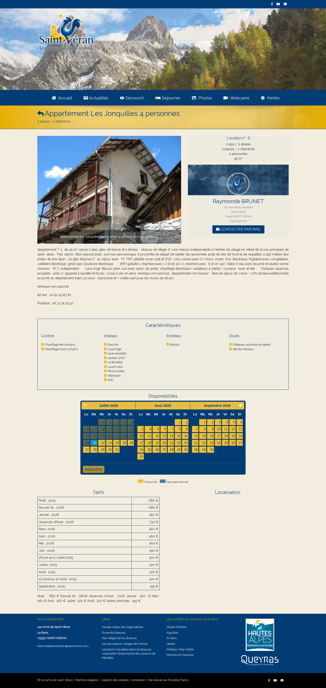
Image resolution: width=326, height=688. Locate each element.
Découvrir (132, 98)
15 (178, 436)
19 (157, 443)
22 (103, 443)
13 (164, 436)
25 (124, 443)
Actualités (96, 98)
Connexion (138, 680)
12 (157, 436)
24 (117, 443)
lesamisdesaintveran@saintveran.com (63, 646)
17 (141, 443)
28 (95, 449)
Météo (270, 98)
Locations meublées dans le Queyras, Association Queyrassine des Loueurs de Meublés (128, 653)
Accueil (62, 98)
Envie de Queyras (113, 632)
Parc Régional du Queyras (119, 638)
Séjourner (168, 98)
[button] (48, 190)
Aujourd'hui (93, 469)
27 (87, 449)
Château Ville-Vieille (180, 649)
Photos (202, 98)
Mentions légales (86, 680)
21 (95, 443)
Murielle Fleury (178, 680)
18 (149, 443)
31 (117, 449)
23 (110, 443)
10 (141, 436)
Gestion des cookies (115, 680)
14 (171, 436)
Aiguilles (172, 632)
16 (186, 436)
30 (110, 449)
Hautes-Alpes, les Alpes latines (122, 627)
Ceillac (170, 643)
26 (131, 443)
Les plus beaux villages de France (124, 643)
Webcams (236, 98)
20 (164, 443)
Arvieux (171, 638)
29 (103, 449)
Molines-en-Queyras (180, 655)
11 (149, 436)
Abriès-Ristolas (176, 627)
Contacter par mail (238, 229)
